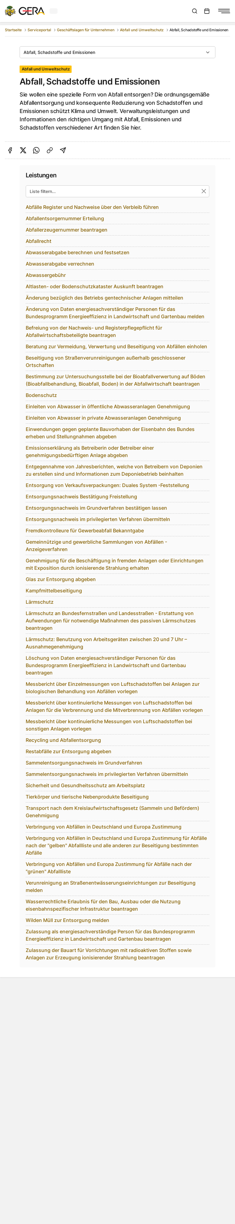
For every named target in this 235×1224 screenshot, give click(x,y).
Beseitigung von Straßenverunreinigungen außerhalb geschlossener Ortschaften (105, 361)
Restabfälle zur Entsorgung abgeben (68, 751)
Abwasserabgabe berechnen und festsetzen (77, 252)
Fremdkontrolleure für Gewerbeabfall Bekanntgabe (85, 530)
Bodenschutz (41, 395)
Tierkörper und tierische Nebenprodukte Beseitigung (87, 797)
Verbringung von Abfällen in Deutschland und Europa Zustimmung (103, 827)
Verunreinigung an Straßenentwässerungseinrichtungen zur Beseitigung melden (111, 886)
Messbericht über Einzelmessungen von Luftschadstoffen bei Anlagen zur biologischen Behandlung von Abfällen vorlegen (113, 687)
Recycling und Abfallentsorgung (63, 740)
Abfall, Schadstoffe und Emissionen (59, 52)
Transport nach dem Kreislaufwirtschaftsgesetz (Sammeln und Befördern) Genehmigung (112, 811)
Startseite (13, 30)
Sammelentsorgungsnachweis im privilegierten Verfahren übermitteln (107, 774)
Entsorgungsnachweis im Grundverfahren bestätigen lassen (96, 508)
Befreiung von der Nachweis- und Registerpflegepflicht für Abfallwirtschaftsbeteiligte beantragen (94, 331)
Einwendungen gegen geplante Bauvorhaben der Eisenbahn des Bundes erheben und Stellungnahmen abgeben (110, 433)
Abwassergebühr (46, 275)
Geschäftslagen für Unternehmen (85, 30)
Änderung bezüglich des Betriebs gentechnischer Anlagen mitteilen (104, 298)
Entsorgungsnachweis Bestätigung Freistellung (81, 496)
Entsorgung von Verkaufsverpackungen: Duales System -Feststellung (107, 485)
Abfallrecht (38, 241)
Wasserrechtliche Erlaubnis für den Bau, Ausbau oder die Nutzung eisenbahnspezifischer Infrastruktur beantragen (103, 905)
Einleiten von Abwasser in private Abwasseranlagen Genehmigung (103, 418)
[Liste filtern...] (117, 191)
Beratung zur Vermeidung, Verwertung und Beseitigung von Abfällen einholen (116, 346)
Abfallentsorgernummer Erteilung (65, 218)
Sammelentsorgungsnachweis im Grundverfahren (84, 763)
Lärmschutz (40, 602)
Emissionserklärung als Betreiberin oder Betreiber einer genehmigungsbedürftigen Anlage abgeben (90, 451)
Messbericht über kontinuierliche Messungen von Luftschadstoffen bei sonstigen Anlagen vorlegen (109, 725)
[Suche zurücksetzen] (203, 191)
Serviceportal (39, 30)
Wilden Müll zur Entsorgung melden (67, 920)
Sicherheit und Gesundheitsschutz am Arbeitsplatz (85, 785)
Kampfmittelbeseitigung (54, 590)
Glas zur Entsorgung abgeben (61, 579)
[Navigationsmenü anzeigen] (224, 11)
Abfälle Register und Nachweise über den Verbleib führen (92, 207)
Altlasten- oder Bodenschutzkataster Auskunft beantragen (94, 286)
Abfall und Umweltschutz (142, 30)
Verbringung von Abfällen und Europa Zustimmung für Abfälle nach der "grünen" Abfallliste (109, 868)
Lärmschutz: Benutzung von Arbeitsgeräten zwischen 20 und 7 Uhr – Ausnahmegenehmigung (106, 643)
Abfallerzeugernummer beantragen (66, 230)
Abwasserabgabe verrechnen (60, 264)
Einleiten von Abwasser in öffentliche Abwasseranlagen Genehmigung (108, 406)
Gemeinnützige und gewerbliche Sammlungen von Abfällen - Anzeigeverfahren (96, 545)
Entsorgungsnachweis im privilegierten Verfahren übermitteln (98, 519)
